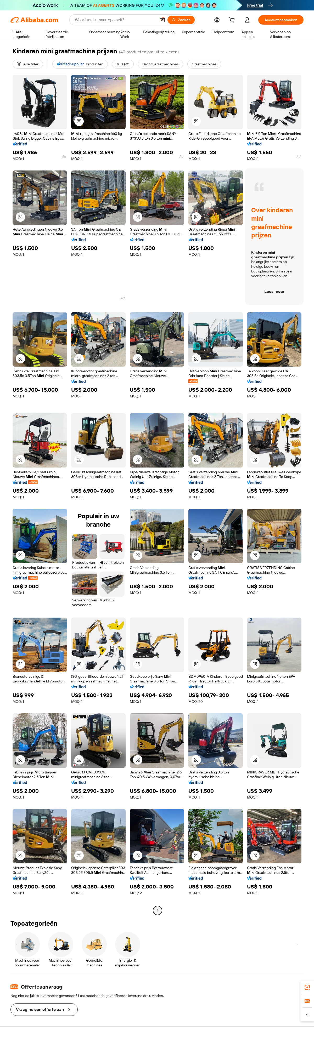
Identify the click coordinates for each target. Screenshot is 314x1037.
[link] (307, 987)
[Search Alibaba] (115, 20)
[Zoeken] (181, 20)
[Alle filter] (28, 64)
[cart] (233, 21)
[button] (162, 20)
